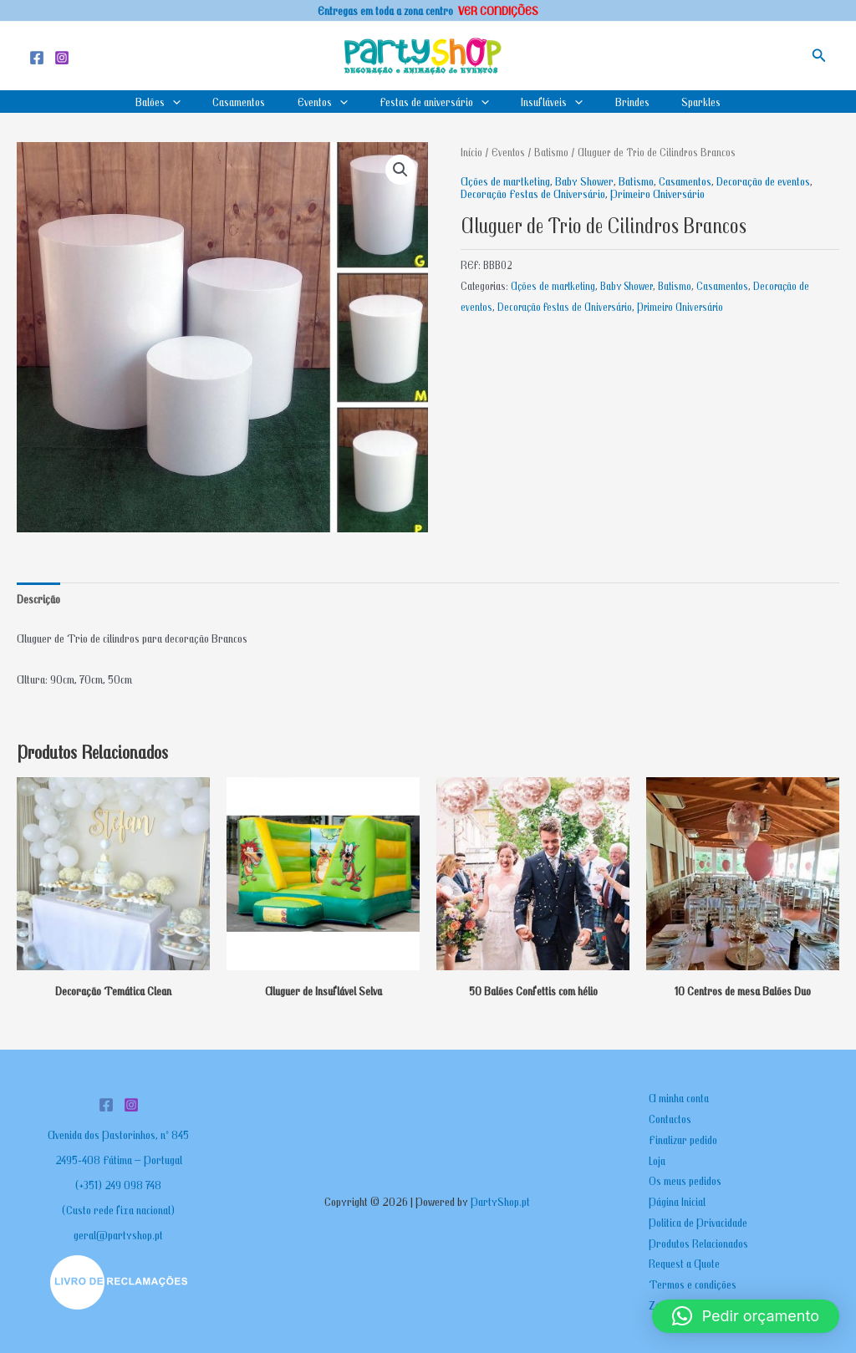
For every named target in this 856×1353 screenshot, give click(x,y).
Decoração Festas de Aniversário (533, 193)
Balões (178, 101)
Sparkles (680, 101)
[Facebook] (36, 57)
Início (471, 152)
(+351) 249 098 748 (118, 1184)
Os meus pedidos (685, 1180)
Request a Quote (684, 1262)
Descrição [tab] (38, 598)
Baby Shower (584, 180)
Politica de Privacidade (698, 1221)
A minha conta (679, 1097)
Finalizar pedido (683, 1139)
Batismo (551, 152)
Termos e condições (692, 1283)
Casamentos (253, 101)
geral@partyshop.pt (118, 1234)
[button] (819, 55)
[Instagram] (61, 57)
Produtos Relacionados (698, 1242)
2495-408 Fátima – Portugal (118, 1159)
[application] (193, 101)
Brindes (618, 101)
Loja (657, 1159)
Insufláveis (545, 101)
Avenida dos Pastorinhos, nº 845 (118, 1134)
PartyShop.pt (501, 1200)
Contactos (670, 1118)
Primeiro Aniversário (657, 193)
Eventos (329, 101)
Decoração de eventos (763, 180)
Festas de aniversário (434, 101)
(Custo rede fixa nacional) (118, 1209)
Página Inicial (677, 1200)
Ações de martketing (505, 180)
